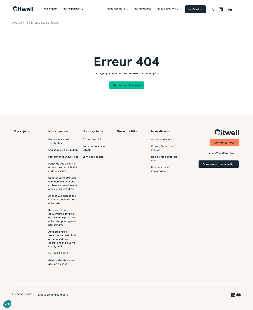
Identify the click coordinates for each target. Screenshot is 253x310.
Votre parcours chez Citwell (94, 148)
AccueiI (17, 22)
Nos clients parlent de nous (164, 158)
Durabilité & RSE (58, 253)
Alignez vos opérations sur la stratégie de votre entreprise (62, 199)
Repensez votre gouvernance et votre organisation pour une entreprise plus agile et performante (62, 217)
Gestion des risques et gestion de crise (61, 262)
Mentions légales (22, 294)
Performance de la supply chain (59, 141)
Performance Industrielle (63, 156)
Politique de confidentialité (52, 294)
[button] (212, 9)
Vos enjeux (21, 131)
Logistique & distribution (63, 149)
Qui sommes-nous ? (162, 139)
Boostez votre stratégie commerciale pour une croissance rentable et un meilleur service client (63, 183)
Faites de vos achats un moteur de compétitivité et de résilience (62, 167)
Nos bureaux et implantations (160, 169)
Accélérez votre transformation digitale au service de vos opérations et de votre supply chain (62, 239)
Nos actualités (127, 131)
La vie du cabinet (93, 156)
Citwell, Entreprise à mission (163, 148)
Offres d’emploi (92, 139)
